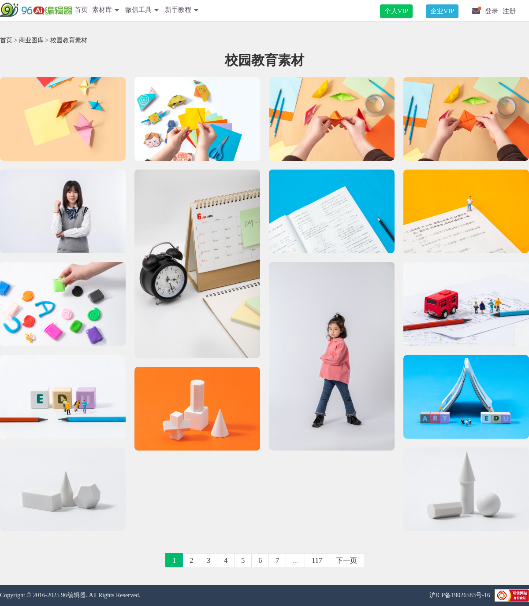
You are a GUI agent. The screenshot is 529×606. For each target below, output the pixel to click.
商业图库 (31, 40)
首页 (81, 9)
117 (317, 560)
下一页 (346, 560)
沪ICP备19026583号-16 (459, 595)
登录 (491, 11)
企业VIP (442, 11)
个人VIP (396, 11)
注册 (509, 11)
